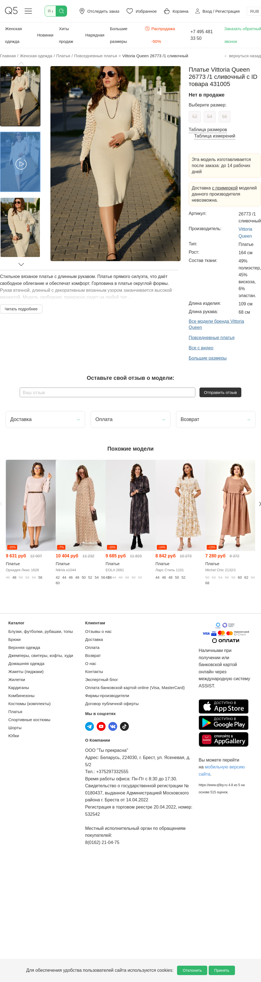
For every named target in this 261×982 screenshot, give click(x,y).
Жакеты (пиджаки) (26, 671)
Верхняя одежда (24, 647)
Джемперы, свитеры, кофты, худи (40, 655)
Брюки (14, 639)
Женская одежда (13, 35)
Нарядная (94, 35)
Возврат (93, 655)
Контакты (94, 671)
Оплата (92, 647)
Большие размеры (118, 35)
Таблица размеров (208, 129)
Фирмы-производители (107, 695)
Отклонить (192, 970)
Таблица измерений (214, 136)
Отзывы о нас (98, 631)
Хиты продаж (66, 35)
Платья (15, 711)
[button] (21, 63)
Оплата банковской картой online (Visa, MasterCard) (135, 687)
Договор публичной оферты (112, 703)
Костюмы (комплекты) (29, 703)
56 (224, 116)
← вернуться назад (242, 55)
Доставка (94, 639)
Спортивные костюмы (29, 719)
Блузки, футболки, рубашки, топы (40, 631)
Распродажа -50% (160, 34)
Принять (221, 970)
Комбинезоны (21, 695)
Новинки (45, 35)
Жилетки (16, 679)
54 (209, 116)
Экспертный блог (101, 679)
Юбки (13, 735)
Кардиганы (18, 687)
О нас (90, 663)
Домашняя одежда (26, 663)
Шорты (15, 727)
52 (194, 116)
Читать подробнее (21, 309)
